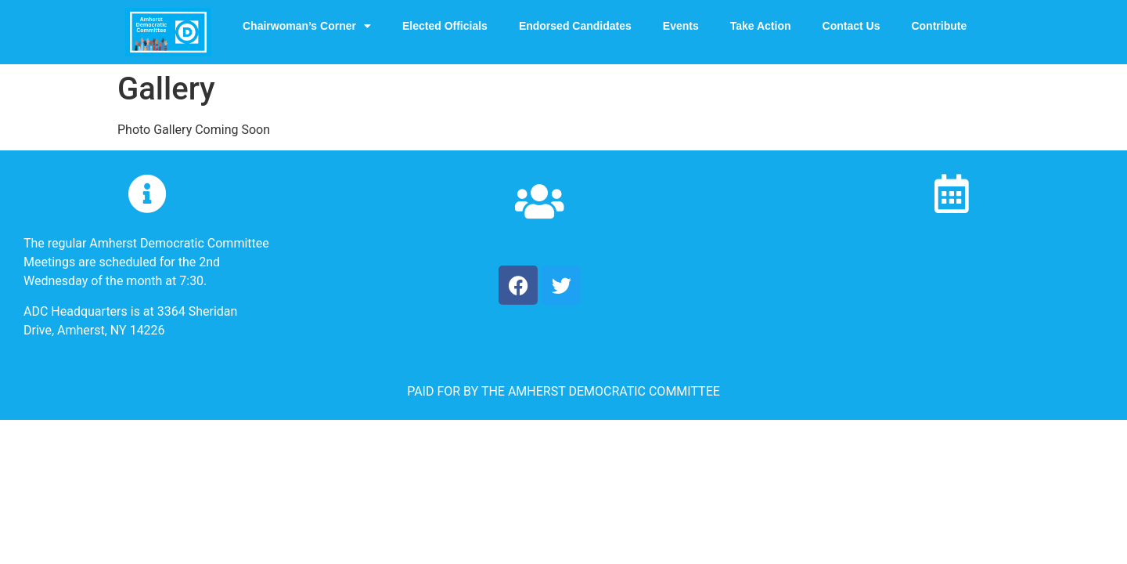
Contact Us (851, 26)
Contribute (939, 26)
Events (681, 26)
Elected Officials (445, 26)
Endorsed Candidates (575, 26)
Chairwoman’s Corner (307, 26)
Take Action (760, 26)
